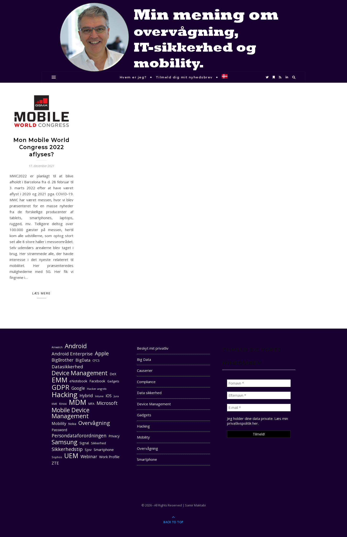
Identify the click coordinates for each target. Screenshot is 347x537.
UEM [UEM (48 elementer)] (71, 456)
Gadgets (144, 414)
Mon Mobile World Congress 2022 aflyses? (41, 147)
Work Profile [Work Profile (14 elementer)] (109, 456)
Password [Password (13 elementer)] (59, 430)
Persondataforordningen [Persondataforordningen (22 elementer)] (79, 436)
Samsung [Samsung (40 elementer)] (64, 442)
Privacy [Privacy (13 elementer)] (113, 436)
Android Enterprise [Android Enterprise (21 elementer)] (72, 354)
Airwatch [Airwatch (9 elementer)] (57, 347)
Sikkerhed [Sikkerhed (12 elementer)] (98, 443)
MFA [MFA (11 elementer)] (91, 404)
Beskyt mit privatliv (152, 348)
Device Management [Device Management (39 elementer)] (80, 373)
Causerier (145, 370)
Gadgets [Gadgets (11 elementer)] (113, 381)
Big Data (144, 359)
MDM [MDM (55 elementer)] (77, 402)
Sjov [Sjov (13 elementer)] (88, 449)
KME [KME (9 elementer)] (54, 404)
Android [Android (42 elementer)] (76, 346)
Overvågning (147, 448)
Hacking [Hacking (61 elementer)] (64, 395)
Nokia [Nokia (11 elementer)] (72, 424)
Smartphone (147, 459)
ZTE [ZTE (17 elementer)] (55, 463)
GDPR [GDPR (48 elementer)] (60, 387)
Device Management (154, 403)
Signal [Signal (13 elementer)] (84, 443)
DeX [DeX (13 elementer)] (113, 374)
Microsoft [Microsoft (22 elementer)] (107, 403)
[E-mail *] (259, 407)
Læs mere (41, 293)
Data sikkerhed (149, 392)
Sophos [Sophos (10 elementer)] (57, 457)
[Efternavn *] (259, 395)
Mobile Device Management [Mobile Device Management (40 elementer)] (70, 413)
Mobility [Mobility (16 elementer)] (59, 423)
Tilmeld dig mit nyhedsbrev (184, 77)
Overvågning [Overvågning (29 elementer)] (94, 423)
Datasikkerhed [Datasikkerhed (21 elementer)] (67, 366)
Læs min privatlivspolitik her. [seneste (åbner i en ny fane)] (257, 421)
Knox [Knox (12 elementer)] (63, 403)
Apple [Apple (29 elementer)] (102, 353)
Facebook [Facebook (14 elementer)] (97, 381)
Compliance (146, 381)
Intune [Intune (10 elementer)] (99, 396)
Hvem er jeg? (133, 77)
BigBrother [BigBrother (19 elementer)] (62, 360)
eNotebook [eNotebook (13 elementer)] (78, 381)
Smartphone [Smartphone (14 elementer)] (104, 449)
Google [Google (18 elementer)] (78, 388)
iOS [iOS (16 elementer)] (109, 395)
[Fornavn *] (259, 383)
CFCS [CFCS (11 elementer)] (96, 360)
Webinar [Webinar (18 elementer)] (89, 456)
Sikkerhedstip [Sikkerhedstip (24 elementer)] (67, 449)
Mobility (143, 437)
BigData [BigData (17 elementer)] (83, 360)
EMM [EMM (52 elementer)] (59, 380)
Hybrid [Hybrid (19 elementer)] (86, 395)
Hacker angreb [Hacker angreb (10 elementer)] (97, 389)
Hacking (143, 426)
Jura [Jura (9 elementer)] (116, 396)
